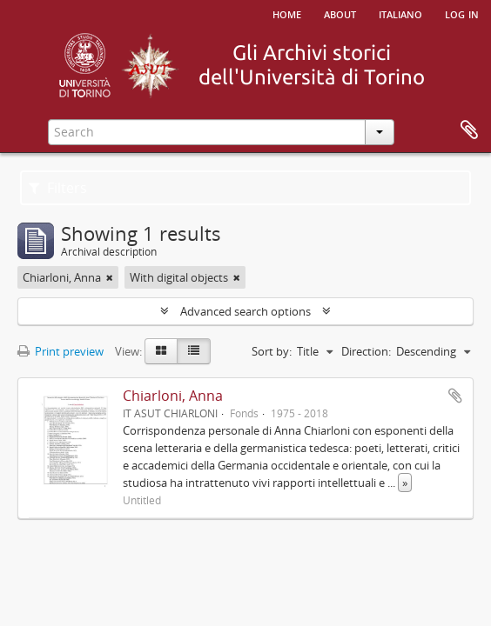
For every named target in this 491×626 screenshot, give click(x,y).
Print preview (60, 351)
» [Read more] (404, 482)
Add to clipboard (455, 395)
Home (286, 13)
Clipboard (469, 130)
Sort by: (272, 351)
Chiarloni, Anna (173, 395)
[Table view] (194, 351)
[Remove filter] (109, 277)
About (340, 13)
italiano (400, 13)
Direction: (366, 351)
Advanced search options (245, 311)
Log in (462, 13)
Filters (58, 187)
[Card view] (161, 351)
